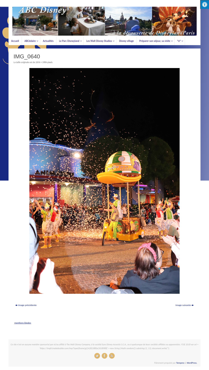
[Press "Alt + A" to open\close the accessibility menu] (204, 4)
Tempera (180, 362)
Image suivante (184, 305)
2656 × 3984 (41, 62)
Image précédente (26, 305)
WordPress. (192, 362)
